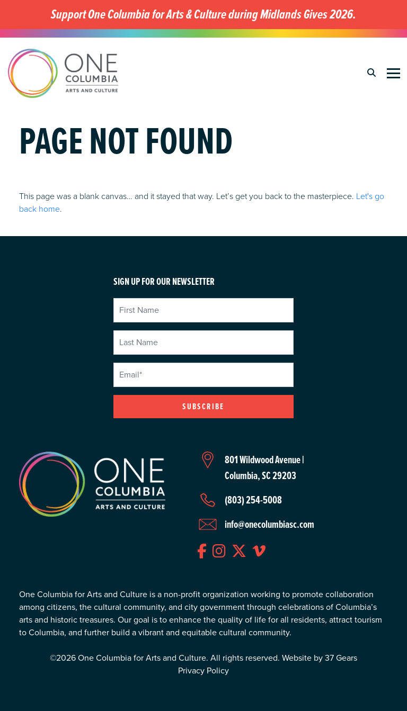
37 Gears (341, 658)
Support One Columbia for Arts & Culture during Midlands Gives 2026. (203, 14)
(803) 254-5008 (253, 500)
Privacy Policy (203, 670)
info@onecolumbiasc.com (269, 524)
